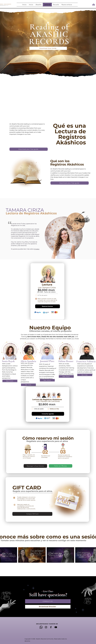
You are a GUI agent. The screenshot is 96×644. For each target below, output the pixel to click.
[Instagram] (46, 627)
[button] (38, 4)
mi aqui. (36, 249)
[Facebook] (50, 627)
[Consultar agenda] (48, 414)
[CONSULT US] (48, 601)
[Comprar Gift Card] (32, 514)
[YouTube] (55, 627)
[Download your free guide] (28, 149)
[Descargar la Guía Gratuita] (35, 466)
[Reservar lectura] (47, 306)
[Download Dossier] (47, 607)
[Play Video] (3, 555)
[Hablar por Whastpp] (60, 466)
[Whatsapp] (41, 627)
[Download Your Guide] (48, 48)
